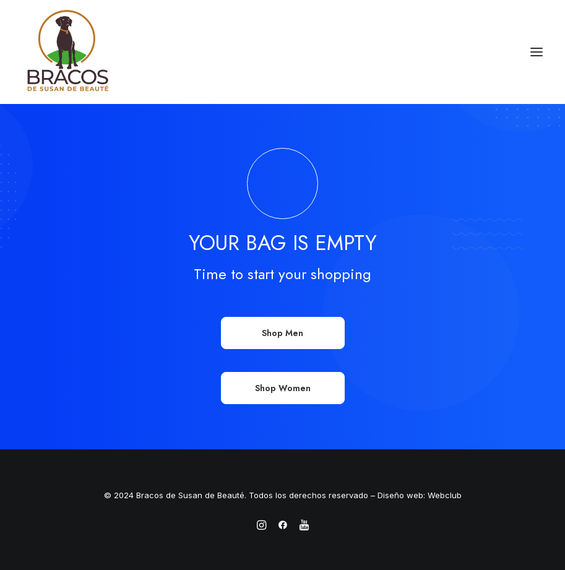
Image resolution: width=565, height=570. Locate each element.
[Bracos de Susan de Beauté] (67, 52)
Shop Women (283, 388)
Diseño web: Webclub (419, 495)
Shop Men (282, 333)
